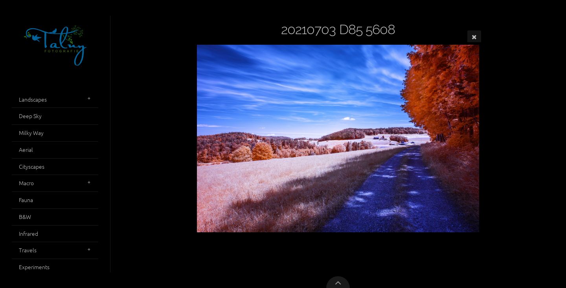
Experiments (34, 267)
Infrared (28, 233)
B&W (25, 217)
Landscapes (33, 99)
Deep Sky (30, 116)
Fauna (26, 200)
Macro (26, 183)
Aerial (26, 149)
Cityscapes (31, 166)
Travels (28, 250)
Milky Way (31, 133)
